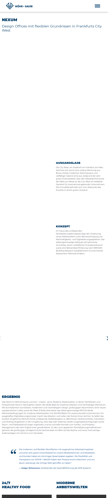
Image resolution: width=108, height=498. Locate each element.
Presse (67, 484)
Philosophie (70, 464)
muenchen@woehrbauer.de (94, 485)
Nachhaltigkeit (71, 474)
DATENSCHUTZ (17, 495)
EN (105, 495)
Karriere (68, 478)
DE (101, 495)
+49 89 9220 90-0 (90, 477)
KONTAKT (28, 495)
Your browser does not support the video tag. (27, 260)
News (67, 481)
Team (67, 468)
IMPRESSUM (6, 495)
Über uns (68, 461)
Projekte (68, 471)
